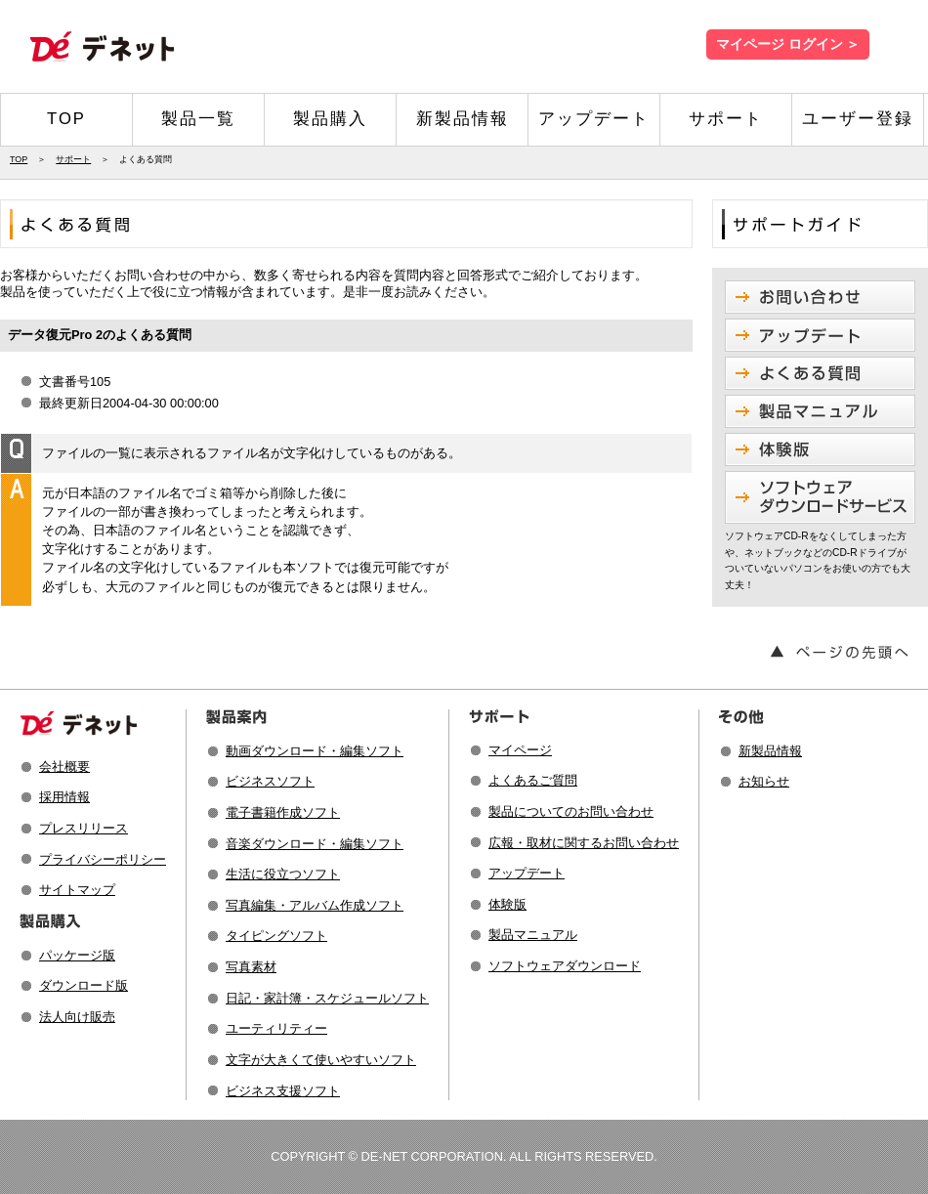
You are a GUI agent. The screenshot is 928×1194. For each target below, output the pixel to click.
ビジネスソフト (270, 781)
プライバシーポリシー (102, 859)
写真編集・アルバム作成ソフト (314, 905)
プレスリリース (83, 828)
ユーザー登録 (857, 118)
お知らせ (763, 781)
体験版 (507, 904)
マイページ (520, 750)
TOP (66, 118)
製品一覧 (198, 118)
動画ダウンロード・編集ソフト (314, 751)
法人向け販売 (77, 1016)
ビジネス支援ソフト (283, 1091)
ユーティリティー (276, 1028)
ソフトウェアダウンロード (564, 966)
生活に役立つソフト (283, 874)
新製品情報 (462, 118)
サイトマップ (77, 889)
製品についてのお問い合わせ (571, 811)
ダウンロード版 (83, 985)
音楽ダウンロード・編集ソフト (314, 843)
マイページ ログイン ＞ (788, 44)
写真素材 (251, 966)
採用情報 (64, 796)
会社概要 (64, 766)
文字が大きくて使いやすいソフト (321, 1059)
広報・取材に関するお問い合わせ (583, 842)
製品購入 (330, 118)
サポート (726, 118)
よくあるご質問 (532, 780)
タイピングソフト (276, 935)
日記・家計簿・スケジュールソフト (327, 998)
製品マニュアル (532, 934)
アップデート (594, 118)
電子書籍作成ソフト (283, 812)
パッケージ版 (77, 955)
